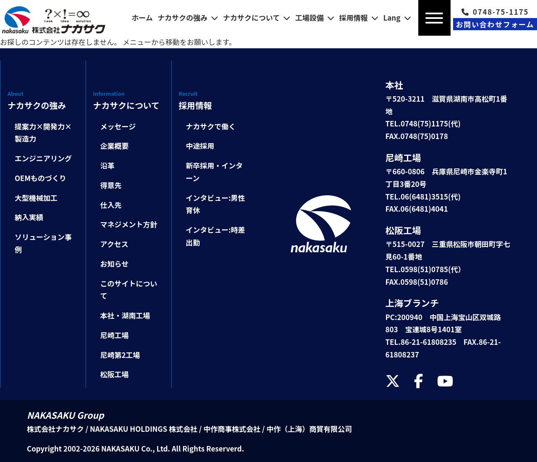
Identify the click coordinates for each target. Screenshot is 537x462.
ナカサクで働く (211, 126)
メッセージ (118, 126)
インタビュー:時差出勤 (215, 235)
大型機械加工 (36, 197)
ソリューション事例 (43, 243)
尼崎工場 (114, 335)
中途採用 (200, 145)
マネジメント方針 (128, 224)
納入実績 (29, 217)
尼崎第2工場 (120, 354)
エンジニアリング (43, 158)
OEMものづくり (40, 178)
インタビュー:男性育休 (215, 203)
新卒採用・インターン (214, 171)
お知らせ (114, 263)
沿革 (107, 165)
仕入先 (111, 205)
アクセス (114, 244)
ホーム (142, 17)
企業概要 (114, 145)
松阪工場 (114, 374)
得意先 (111, 185)
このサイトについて (128, 289)
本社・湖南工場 (125, 315)
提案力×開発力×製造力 (43, 132)
